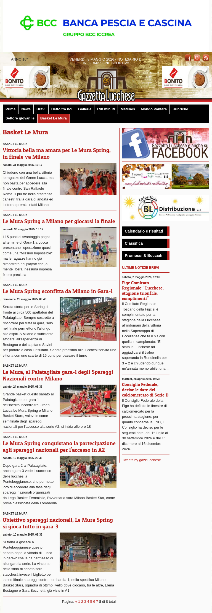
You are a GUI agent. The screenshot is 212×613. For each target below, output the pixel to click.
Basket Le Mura (53, 118)
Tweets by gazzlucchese (141, 460)
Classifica (134, 243)
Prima (10, 109)
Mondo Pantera (154, 109)
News (26, 109)
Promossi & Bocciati (143, 255)
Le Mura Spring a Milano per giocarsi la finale (59, 221)
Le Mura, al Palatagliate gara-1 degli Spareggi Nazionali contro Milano (58, 375)
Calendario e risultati (144, 231)
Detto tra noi (62, 109)
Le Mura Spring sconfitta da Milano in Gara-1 (58, 291)
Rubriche (180, 109)
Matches (128, 109)
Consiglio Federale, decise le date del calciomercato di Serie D (145, 390)
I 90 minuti (106, 109)
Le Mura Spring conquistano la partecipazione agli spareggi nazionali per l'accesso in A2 (59, 446)
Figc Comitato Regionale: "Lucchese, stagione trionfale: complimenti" (143, 290)
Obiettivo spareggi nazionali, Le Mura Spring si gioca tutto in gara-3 (58, 523)
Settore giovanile (20, 118)
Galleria (84, 109)
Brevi (41, 109)
